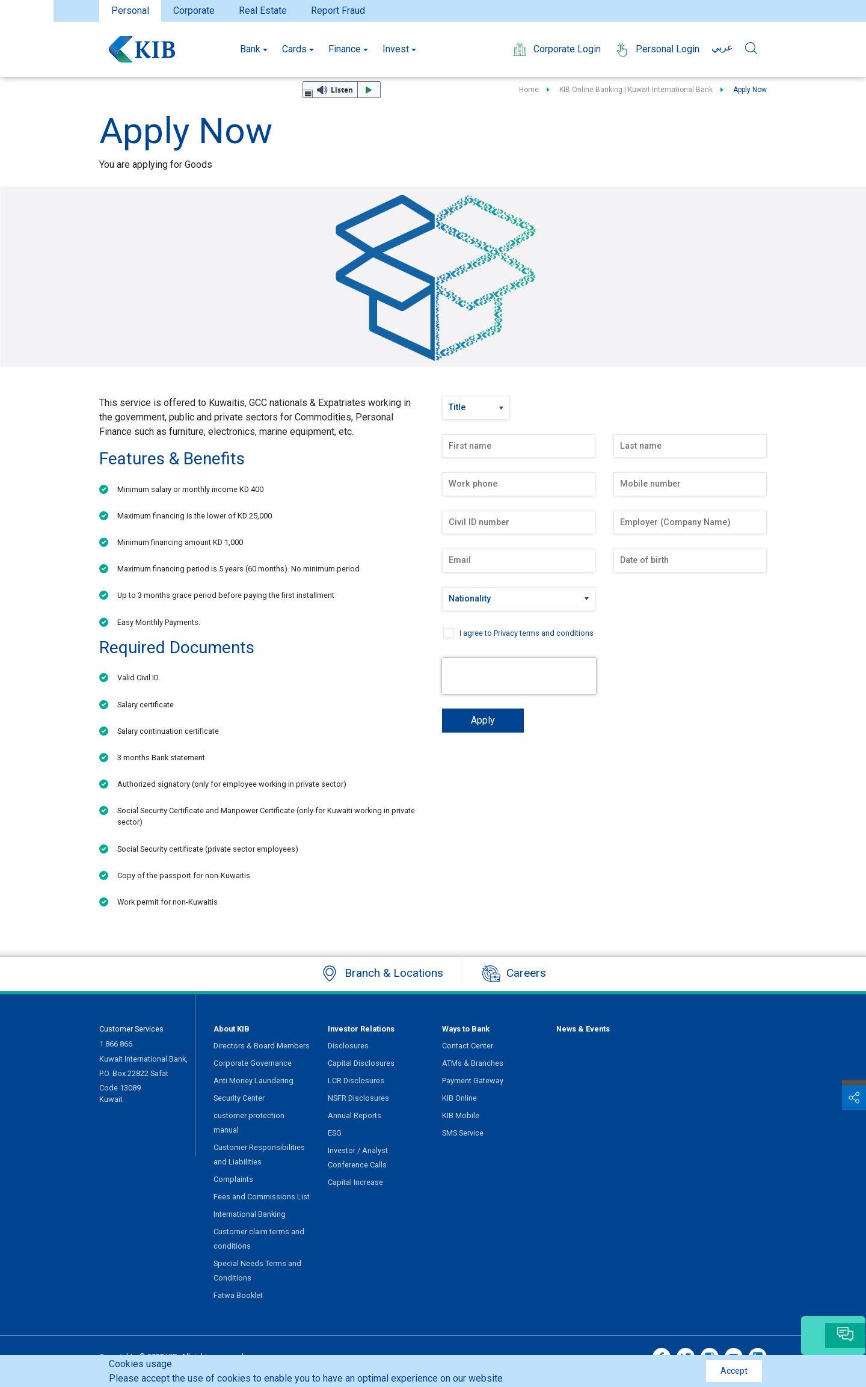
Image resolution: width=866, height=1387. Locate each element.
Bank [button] (250, 49)
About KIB (231, 1028)
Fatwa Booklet (238, 1295)
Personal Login (656, 49)
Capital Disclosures (361, 1063)
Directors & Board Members (261, 1045)
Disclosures (348, 1045)
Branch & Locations (382, 973)
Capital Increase (355, 1182)
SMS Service (463, 1132)
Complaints (233, 1179)
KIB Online (459, 1098)
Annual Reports (354, 1115)
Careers (514, 973)
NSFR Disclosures (358, 1098)
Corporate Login (556, 49)
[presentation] (519, 676)
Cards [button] (294, 49)
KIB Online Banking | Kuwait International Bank (636, 89)
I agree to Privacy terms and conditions (526, 633)
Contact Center (467, 1045)
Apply (483, 720)
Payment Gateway (472, 1080)
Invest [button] (395, 49)
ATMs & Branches (472, 1063)
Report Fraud (338, 10)
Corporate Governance (252, 1063)
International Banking (249, 1214)
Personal (130, 10)
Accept (734, 1371)
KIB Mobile (460, 1115)
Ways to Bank (466, 1028)
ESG (335, 1132)
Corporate (194, 10)
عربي (722, 47)
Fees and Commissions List (261, 1196)
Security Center (239, 1098)
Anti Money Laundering (253, 1080)
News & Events (583, 1028)
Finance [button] (344, 49)
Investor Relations (361, 1028)
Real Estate (263, 10)
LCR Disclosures (356, 1080)
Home (529, 89)
